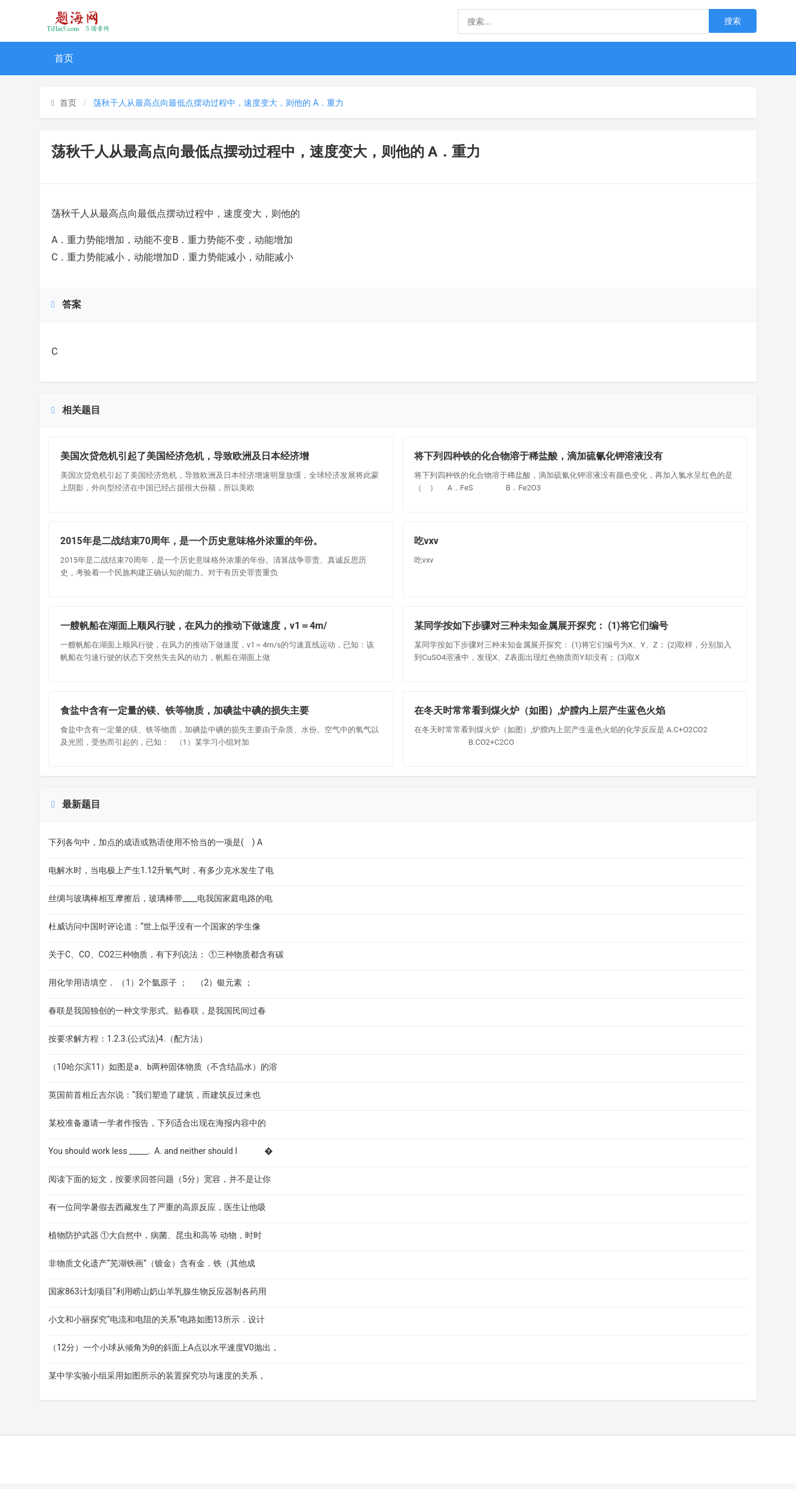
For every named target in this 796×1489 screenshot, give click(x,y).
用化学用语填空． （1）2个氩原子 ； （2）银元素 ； (150, 988)
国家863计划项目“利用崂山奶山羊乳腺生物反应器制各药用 (157, 1296)
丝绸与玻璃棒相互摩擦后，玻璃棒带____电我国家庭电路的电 (160, 903)
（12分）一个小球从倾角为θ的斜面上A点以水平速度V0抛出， (163, 1353)
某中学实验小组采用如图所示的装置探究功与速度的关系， (157, 1381)
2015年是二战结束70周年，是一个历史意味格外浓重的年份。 (192, 542)
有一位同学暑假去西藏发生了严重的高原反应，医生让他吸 (157, 1212)
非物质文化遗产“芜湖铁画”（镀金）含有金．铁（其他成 (151, 1268)
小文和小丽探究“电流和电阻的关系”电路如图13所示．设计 (156, 1325)
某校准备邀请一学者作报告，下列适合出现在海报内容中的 (157, 1128)
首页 (64, 58)
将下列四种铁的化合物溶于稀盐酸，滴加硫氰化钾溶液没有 (539, 456)
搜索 (732, 21)
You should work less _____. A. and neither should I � (160, 1156)
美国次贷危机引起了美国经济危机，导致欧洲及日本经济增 (185, 456)
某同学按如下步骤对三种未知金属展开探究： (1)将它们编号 (542, 628)
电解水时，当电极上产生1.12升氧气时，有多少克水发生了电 (161, 875)
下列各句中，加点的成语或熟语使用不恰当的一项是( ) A (155, 847)
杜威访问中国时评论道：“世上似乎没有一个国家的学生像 (154, 932)
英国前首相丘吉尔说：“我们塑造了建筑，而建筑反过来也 (154, 1100)
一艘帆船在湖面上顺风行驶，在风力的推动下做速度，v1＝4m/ (194, 628)
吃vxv (427, 542)
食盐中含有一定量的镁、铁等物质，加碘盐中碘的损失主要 (185, 715)
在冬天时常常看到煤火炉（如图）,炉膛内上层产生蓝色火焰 (540, 715)
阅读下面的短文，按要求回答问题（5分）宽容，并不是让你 (159, 1184)
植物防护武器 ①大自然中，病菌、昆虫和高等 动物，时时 (155, 1240)
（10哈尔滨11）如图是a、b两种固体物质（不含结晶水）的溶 (162, 1072)
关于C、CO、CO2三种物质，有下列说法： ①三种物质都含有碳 (166, 960)
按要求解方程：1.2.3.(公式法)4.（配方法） (128, 1044)
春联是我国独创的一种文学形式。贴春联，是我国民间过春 (157, 1016)
